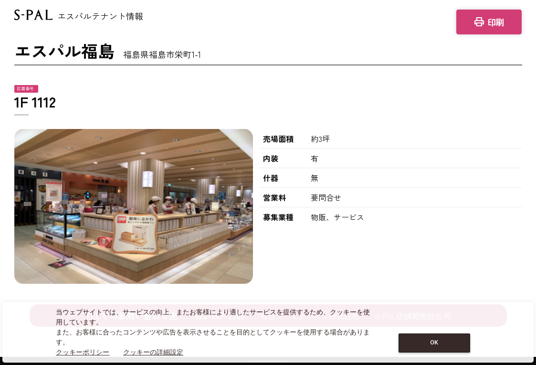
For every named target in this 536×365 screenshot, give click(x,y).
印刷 (488, 22)
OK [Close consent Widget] (434, 342)
